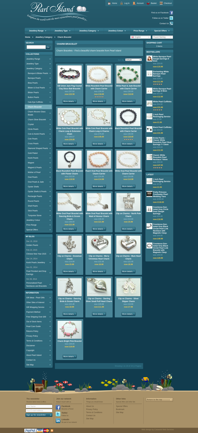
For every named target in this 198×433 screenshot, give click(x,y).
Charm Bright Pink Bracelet (70, 341)
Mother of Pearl (34, 172)
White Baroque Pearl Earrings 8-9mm (162, 90)
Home (114, 3)
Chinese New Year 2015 (36, 254)
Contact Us (166, 23)
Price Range (140, 31)
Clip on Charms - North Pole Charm (128, 214)
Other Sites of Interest (35, 302)
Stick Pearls (33, 211)
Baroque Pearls (34, 78)
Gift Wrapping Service (35, 307)
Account (140, 3)
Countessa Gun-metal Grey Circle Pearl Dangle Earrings (160, 210)
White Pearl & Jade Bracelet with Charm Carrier (128, 87)
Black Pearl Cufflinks (162, 127)
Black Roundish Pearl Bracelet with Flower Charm (69, 172)
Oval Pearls (32, 177)
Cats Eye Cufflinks (35, 102)
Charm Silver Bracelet (37, 119)
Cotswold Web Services (164, 430)
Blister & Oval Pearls (36, 88)
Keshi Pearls (33, 158)
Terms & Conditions (34, 341)
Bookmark (120, 409)
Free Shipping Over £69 (36, 317)
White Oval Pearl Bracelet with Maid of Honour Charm (99, 214)
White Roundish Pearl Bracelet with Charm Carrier (99, 87)
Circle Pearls (33, 129)
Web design (146, 430)
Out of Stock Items (34, 322)
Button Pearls (33, 97)
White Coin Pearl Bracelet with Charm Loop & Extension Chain (69, 131)
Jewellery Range (37, 31)
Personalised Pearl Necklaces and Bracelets (36, 284)
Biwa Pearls (33, 83)
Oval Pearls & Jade (36, 182)
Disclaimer (30, 346)
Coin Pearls (32, 139)
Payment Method (33, 312)
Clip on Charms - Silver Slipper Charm (128, 299)
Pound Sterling (159, 37)
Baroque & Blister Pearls (38, 73)
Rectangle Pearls (35, 196)
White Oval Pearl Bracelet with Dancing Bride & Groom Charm (69, 216)
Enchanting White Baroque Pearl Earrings (161, 74)
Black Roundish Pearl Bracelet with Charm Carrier (128, 129)
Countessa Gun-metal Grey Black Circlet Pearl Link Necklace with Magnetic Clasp (160, 228)
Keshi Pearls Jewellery (35, 262)
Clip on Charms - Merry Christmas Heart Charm (99, 257)
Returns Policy (32, 331)
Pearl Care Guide (33, 326)
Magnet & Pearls (35, 167)
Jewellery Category (89, 31)
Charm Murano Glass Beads (36, 113)
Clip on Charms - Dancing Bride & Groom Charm (69, 299)
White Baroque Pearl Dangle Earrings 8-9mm (162, 59)
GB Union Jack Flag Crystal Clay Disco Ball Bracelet (69, 87)
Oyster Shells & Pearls (37, 191)
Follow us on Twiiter (162, 18)
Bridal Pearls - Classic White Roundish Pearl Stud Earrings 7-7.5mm (162, 141)
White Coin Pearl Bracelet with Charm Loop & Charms (99, 129)
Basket (154, 3)
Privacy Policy (32, 336)
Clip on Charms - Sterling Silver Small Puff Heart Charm (99, 299)
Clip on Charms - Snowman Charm (70, 257)
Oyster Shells (33, 187)
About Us (90, 406)
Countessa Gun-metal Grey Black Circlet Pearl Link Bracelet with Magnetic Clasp (160, 248)
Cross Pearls (33, 143)
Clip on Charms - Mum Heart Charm (128, 257)
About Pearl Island (33, 355)
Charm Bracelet (64, 37)
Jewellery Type (63, 31)
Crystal (31, 124)
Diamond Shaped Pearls (38, 148)
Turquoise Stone (34, 215)
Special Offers (162, 31)
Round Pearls (33, 201)
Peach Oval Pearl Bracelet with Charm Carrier (98, 172)
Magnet (31, 163)
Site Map (30, 365)
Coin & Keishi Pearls (36, 134)
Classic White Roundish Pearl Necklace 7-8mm (160, 157)
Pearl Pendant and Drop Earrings (36, 272)
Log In (126, 3)
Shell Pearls (33, 206)
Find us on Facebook (162, 13)
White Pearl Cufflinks (162, 102)
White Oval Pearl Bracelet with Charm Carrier (128, 172)
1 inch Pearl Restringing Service (161, 115)
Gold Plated (33, 153)
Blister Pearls (33, 92)
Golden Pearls (32, 245)
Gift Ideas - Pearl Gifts (35, 298)
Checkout (168, 3)
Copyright (30, 350)
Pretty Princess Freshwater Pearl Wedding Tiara (160, 194)
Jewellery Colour (117, 31)
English (136, 37)
